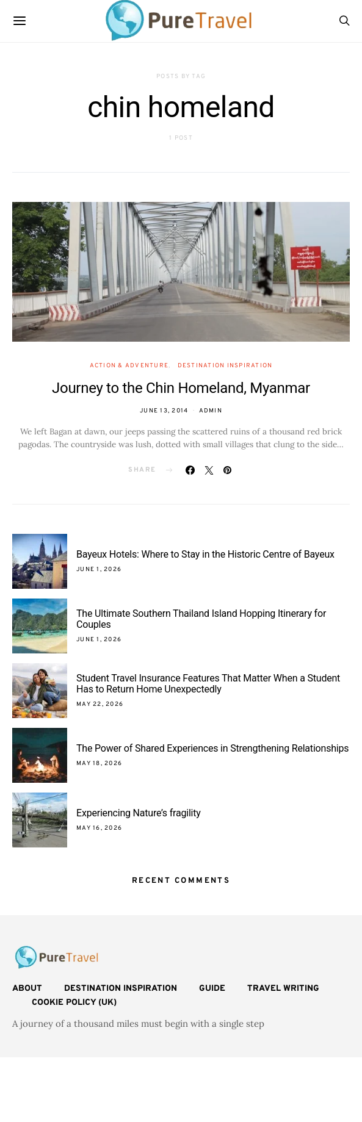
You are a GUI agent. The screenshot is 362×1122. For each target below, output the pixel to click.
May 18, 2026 (99, 764)
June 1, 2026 (98, 570)
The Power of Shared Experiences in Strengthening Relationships (212, 748)
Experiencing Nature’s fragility (138, 813)
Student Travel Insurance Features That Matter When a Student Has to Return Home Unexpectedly (208, 683)
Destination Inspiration (225, 366)
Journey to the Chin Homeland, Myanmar (181, 388)
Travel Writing (283, 989)
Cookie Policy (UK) (74, 1003)
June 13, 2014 (164, 411)
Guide (212, 989)
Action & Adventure (129, 366)
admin (210, 411)
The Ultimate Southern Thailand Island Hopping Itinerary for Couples (201, 619)
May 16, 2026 (99, 828)
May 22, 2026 (99, 704)
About (27, 989)
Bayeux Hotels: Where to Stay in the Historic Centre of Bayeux (205, 554)
